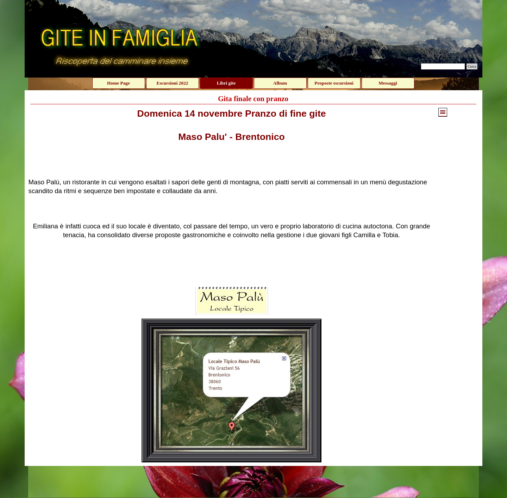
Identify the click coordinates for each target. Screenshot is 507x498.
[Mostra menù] (443, 112)
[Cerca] (443, 66)
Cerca (472, 66)
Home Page (118, 83)
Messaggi (387, 83)
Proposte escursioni (333, 83)
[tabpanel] (232, 195)
